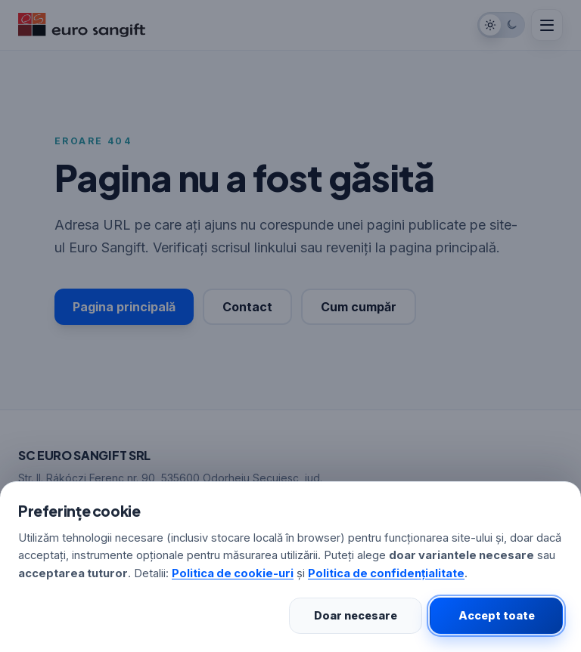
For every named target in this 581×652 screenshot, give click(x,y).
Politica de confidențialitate (386, 573)
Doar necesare (355, 615)
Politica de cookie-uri (233, 573)
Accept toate (496, 615)
